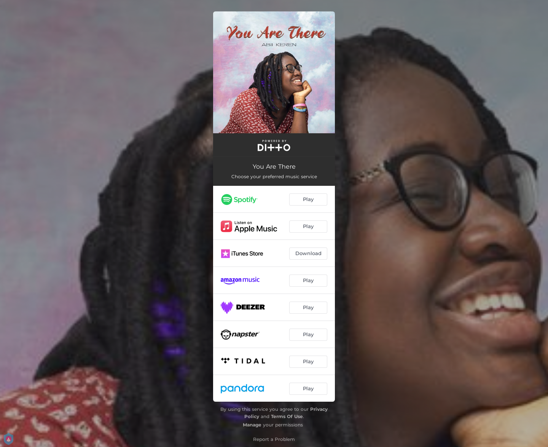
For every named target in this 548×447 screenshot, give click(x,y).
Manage (252, 425)
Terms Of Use (287, 416)
